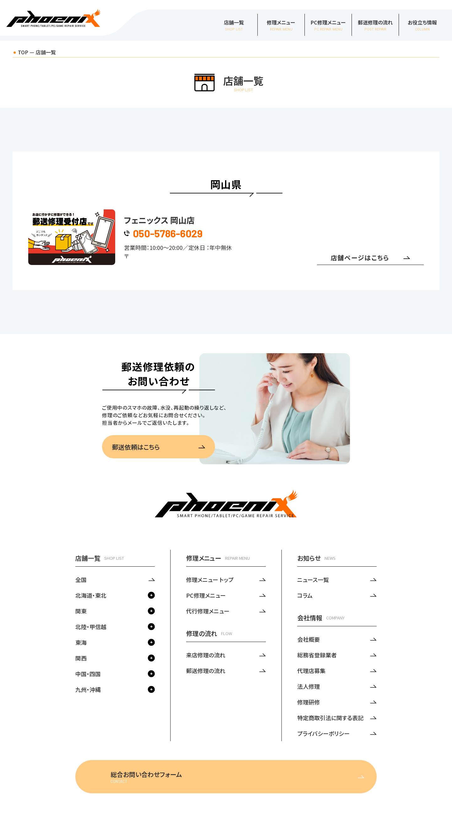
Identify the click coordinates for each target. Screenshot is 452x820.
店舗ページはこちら (370, 257)
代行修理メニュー (207, 611)
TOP (23, 52)
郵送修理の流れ (205, 670)
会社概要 (308, 639)
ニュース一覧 (313, 579)
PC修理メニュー (206, 595)
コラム (305, 595)
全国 (81, 579)
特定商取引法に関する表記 (330, 718)
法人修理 (308, 686)
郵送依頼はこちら (158, 446)
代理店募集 (311, 670)
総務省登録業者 (317, 655)
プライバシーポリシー (323, 733)
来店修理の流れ (205, 655)
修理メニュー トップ (210, 579)
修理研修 (308, 702)
